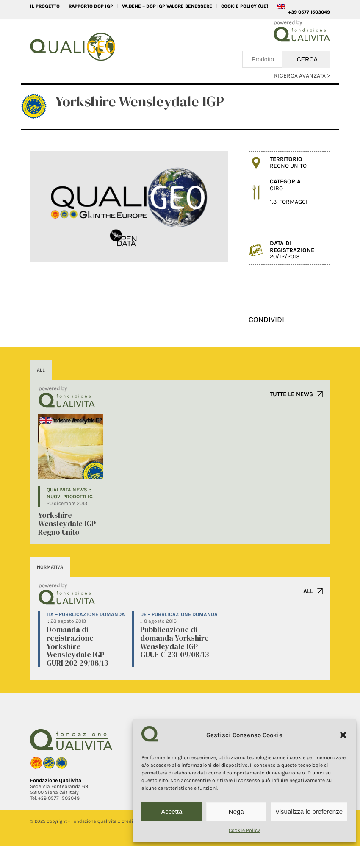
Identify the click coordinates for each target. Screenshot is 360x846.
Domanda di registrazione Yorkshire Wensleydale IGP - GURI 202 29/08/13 (77, 646)
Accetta (171, 811)
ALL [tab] (41, 370)
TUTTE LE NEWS (291, 394)
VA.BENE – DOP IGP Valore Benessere (167, 6)
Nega (236, 811)
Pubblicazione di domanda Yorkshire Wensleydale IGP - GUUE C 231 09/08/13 (174, 642)
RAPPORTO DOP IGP (91, 6)
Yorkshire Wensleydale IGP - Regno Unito (69, 523)
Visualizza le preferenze (309, 811)
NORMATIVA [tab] (50, 567)
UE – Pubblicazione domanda (179, 614)
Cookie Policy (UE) (245, 6)
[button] (343, 735)
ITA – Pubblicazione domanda (86, 614)
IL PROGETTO (45, 6)
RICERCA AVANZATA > (302, 75)
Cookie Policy (244, 830)
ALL (308, 591)
